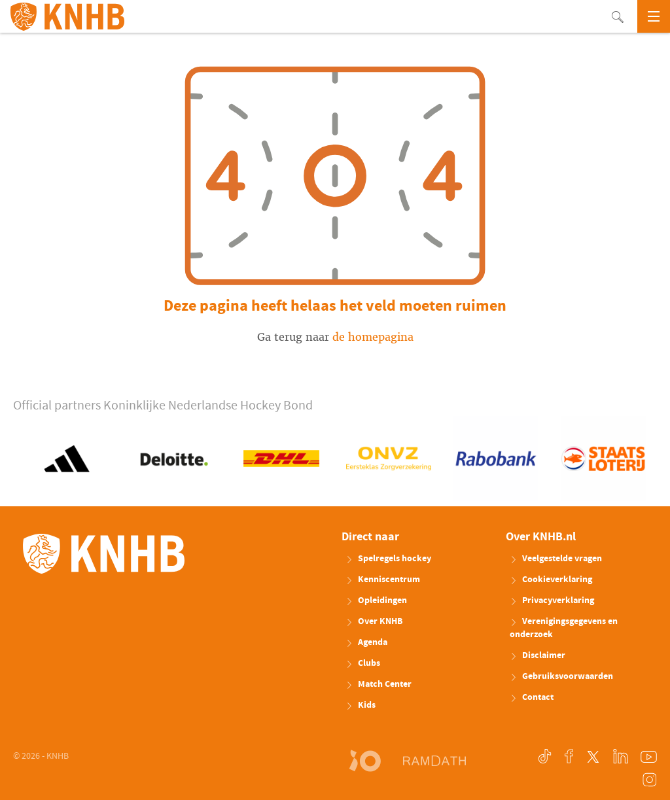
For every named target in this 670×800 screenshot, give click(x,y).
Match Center (378, 684)
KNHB (104, 553)
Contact (532, 697)
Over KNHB (373, 621)
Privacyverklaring (552, 600)
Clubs (362, 663)
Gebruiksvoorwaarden (561, 676)
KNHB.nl (67, 16)
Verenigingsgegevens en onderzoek (564, 628)
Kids (360, 705)
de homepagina (373, 337)
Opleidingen (376, 600)
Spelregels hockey (388, 558)
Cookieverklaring (551, 579)
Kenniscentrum (382, 579)
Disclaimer (537, 655)
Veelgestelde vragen (556, 558)
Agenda (366, 642)
